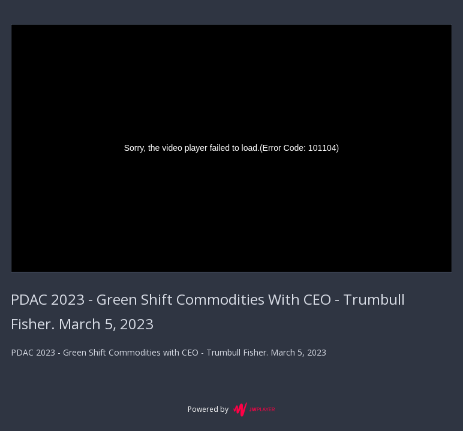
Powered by (231, 409)
